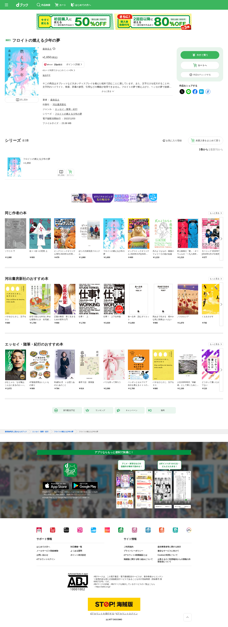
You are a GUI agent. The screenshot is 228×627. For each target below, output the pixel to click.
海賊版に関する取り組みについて (138, 559)
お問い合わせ (42, 555)
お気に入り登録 (174, 140)
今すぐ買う (202, 55)
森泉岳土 (47, 49)
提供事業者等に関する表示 (169, 547)
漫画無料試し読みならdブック (16, 431)
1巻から (203, 149)
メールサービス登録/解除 (47, 551)
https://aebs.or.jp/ (103, 587)
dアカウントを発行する (102, 613)
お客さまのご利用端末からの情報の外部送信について (174, 560)
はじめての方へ (43, 547)
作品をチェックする (202, 75)
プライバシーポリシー (133, 551)
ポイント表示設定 (78, 555)
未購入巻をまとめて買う (208, 140)
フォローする (54, 48)
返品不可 (46, 75)
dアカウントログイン (45, 559)
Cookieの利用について (168, 555)
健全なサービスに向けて (168, 551)
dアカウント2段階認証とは (135, 555)
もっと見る (214, 213)
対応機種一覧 (76, 547)
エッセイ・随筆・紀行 (66, 109)
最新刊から (216, 149)
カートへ (202, 65)
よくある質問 (76, 551)
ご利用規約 (128, 547)
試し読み (24, 99)
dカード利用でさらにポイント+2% (58, 70)
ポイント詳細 (73, 64)
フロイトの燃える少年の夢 (36, 159)
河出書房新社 (59, 104)
